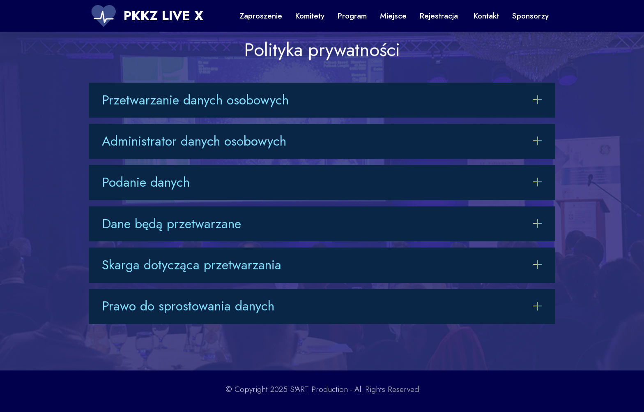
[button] (322, 100)
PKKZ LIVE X (163, 15)
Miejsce (393, 15)
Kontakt (486, 15)
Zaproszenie (260, 15)
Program (352, 15)
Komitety (309, 15)
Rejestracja (440, 15)
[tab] (322, 100)
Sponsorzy (530, 15)
